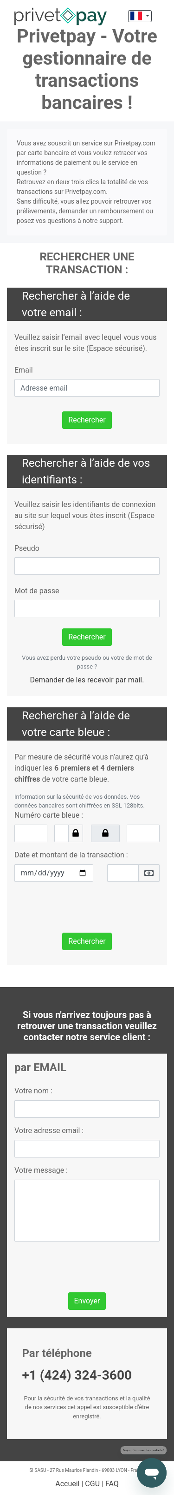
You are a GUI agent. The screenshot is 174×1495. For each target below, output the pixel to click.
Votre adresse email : (49, 1130)
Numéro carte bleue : (48, 815)
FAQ (112, 1483)
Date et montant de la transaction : (71, 854)
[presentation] (84, 907)
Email (23, 370)
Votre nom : (33, 1090)
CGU (92, 1483)
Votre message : (41, 1170)
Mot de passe (36, 590)
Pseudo (26, 548)
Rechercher (86, 420)
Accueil (67, 1483)
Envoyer (87, 1300)
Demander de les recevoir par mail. (87, 679)
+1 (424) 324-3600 (77, 1375)
